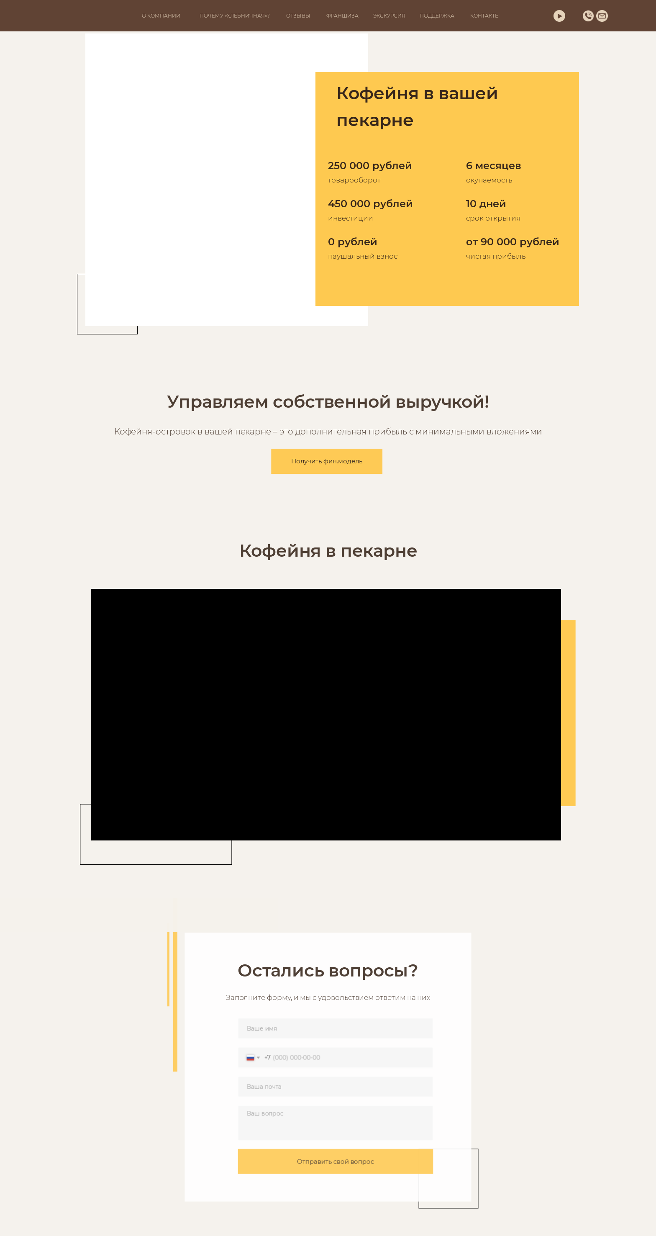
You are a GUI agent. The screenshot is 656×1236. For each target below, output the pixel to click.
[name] (335, 1030)
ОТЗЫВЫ (298, 16)
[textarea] (335, 1122)
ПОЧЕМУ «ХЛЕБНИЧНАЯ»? (235, 16)
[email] (335, 1087)
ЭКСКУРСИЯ (389, 16)
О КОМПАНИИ (161, 16)
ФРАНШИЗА (342, 16)
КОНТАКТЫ (485, 16)
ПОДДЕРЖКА (437, 16)
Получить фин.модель (316, 461)
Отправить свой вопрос (335, 1159)
